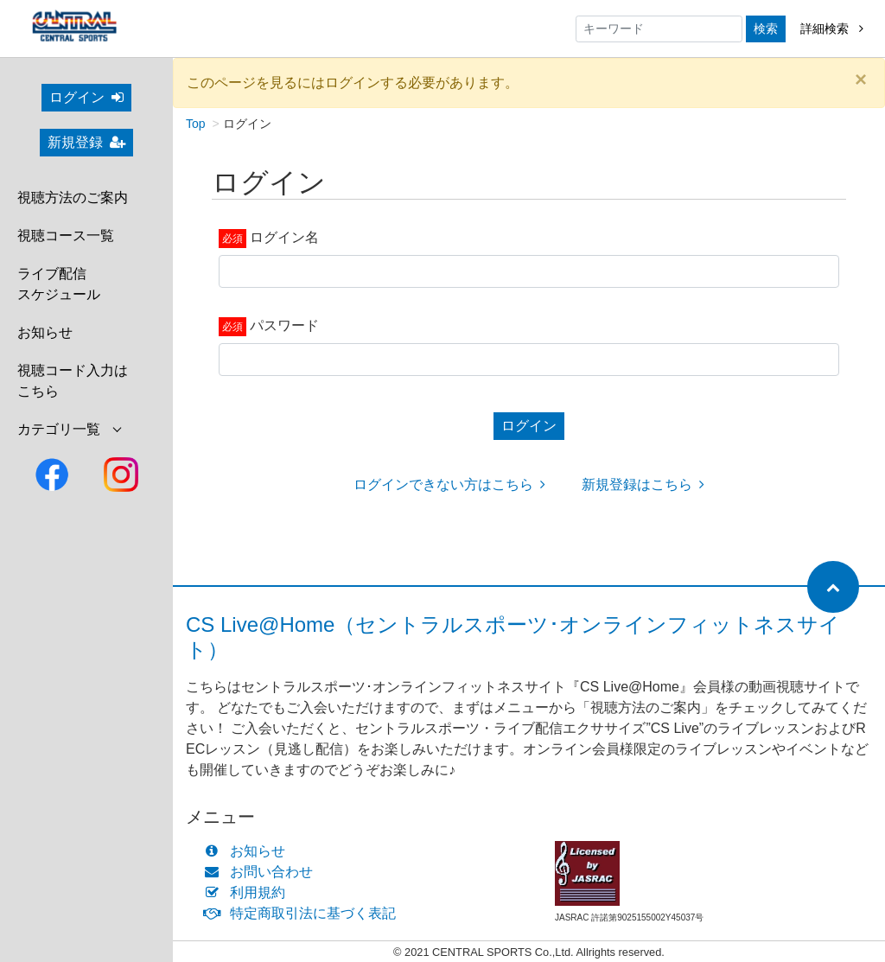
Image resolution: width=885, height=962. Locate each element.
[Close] (860, 79)
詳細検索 (831, 28)
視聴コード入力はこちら (72, 380)
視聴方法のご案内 (72, 197)
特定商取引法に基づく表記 (304, 913)
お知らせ (45, 332)
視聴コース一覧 (65, 235)
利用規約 (248, 892)
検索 (766, 28)
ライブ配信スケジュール (58, 284)
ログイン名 (284, 237)
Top (196, 124)
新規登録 (86, 142)
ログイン (86, 97)
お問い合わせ (262, 871)
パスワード (284, 325)
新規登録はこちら (643, 484)
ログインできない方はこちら (449, 484)
